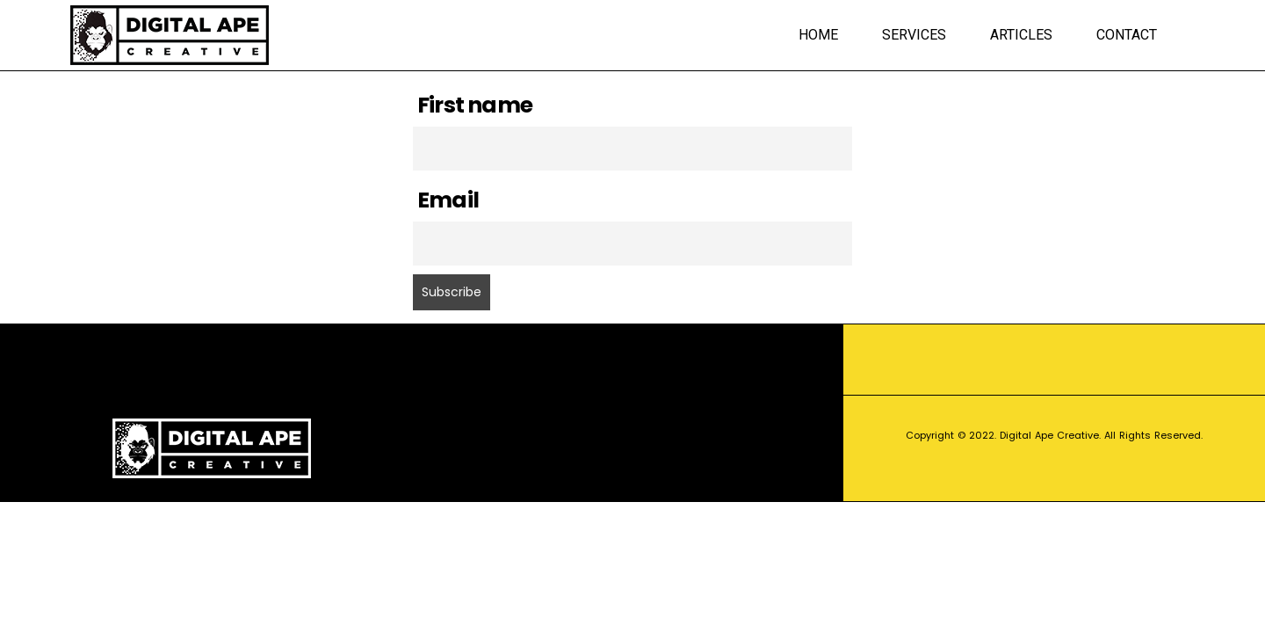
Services (914, 34)
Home (818, 34)
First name (474, 105)
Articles (1021, 34)
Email (448, 200)
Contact (1126, 34)
